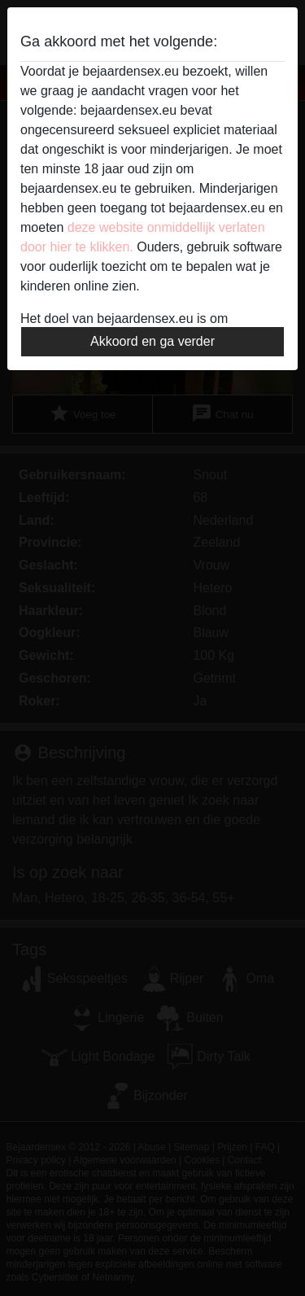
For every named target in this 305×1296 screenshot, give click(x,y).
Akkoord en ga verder (152, 341)
